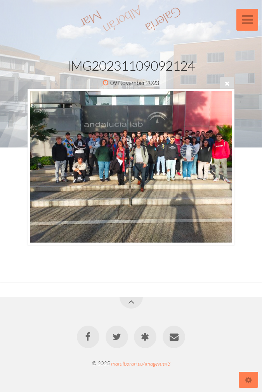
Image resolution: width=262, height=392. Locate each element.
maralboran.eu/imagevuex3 (140, 363)
